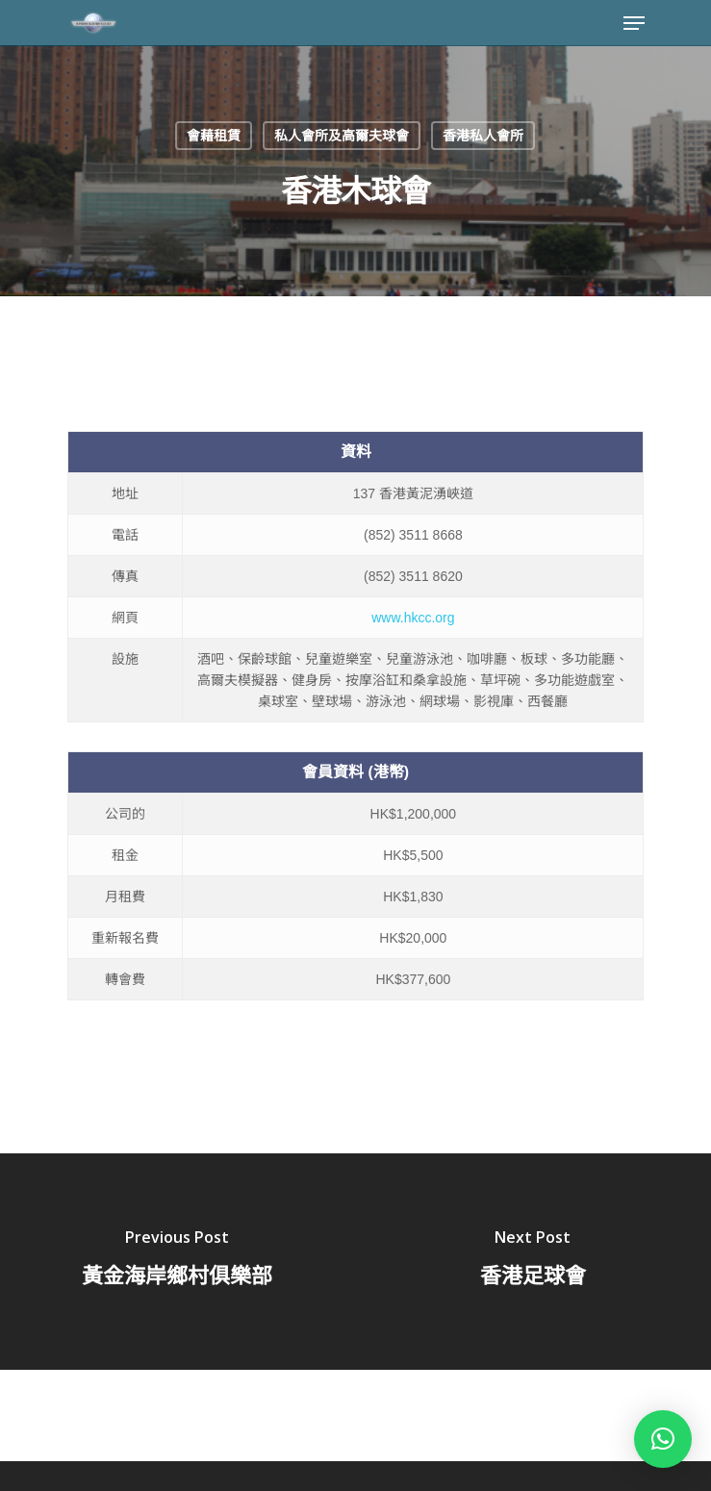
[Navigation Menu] (634, 23)
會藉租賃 (214, 135)
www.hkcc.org (412, 617)
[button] (663, 1439)
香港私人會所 (483, 135)
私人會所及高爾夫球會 (341, 135)
